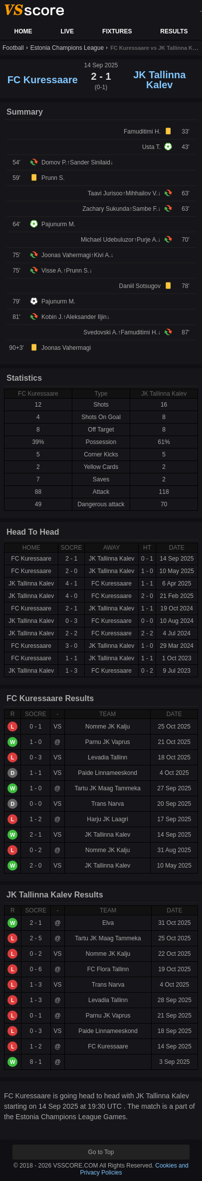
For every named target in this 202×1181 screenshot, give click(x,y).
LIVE (67, 31)
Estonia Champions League (67, 47)
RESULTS (174, 31)
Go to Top (101, 1152)
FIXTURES (117, 31)
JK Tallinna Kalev (159, 79)
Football (13, 47)
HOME (23, 31)
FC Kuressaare (42, 79)
